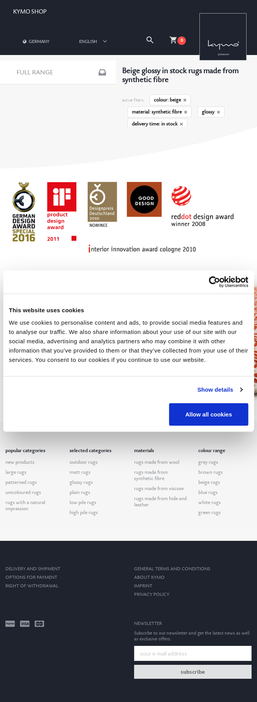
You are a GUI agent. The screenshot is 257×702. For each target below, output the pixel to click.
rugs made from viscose (159, 488)
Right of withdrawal (31, 586)
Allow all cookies (208, 414)
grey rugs (208, 462)
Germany (35, 41)
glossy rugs (81, 482)
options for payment (31, 577)
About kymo (149, 577)
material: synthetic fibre (159, 112)
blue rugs (208, 492)
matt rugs (80, 472)
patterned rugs (21, 482)
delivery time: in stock (157, 124)
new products (19, 462)
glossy (211, 112)
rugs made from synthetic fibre (151, 475)
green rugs (209, 512)
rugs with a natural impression (25, 505)
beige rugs (209, 482)
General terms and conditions (172, 569)
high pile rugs (84, 512)
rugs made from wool (156, 462)
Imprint (143, 586)
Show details (215, 389)
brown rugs (210, 472)
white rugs (209, 502)
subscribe (192, 671)
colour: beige (170, 100)
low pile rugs (83, 502)
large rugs (15, 472)
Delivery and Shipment (32, 569)
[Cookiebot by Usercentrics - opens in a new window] (214, 282)
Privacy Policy (151, 594)
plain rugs (80, 492)
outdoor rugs (83, 462)
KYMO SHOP (29, 11)
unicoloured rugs (23, 492)
